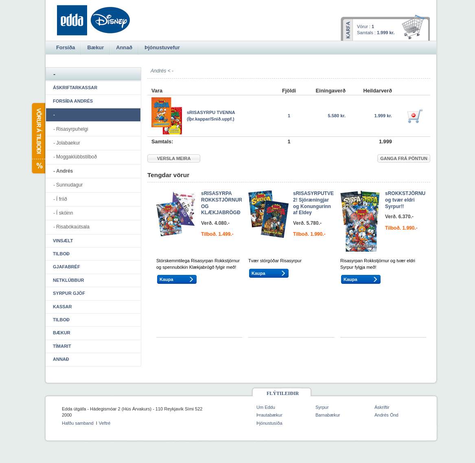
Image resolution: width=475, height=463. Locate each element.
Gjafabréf (66, 266)
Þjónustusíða (269, 423)
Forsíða (65, 47)
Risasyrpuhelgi (72, 129)
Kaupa (166, 279)
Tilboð (61, 253)
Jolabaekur (68, 143)
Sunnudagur (69, 185)
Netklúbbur (68, 280)
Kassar (62, 306)
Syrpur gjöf (69, 293)
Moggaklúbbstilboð (76, 157)
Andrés (64, 171)
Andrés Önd (386, 415)
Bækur (61, 332)
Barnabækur (327, 415)
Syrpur (321, 407)
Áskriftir (382, 407)
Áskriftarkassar (75, 87)
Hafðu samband (78, 423)
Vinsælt (63, 240)
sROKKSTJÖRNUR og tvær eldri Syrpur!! (407, 200)
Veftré (105, 423)
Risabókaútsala (73, 227)
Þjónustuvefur (161, 47)
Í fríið (61, 199)
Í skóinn (64, 213)
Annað (61, 359)
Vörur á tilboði (38, 138)
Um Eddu (265, 407)
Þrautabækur (269, 415)
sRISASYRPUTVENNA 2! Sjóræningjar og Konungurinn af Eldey (318, 203)
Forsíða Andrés (73, 101)
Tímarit (62, 346)
